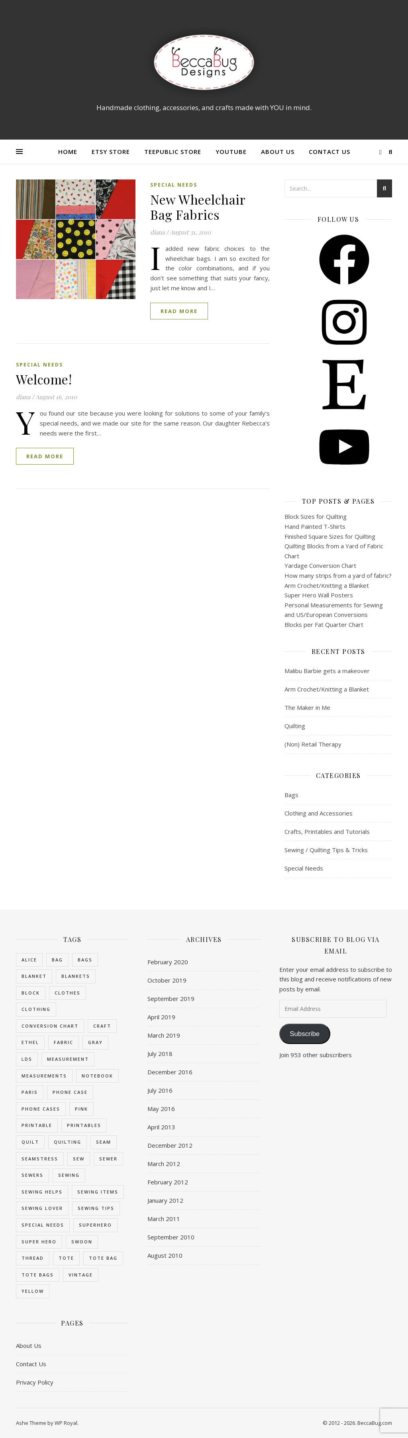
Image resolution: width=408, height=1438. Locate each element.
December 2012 (169, 1145)
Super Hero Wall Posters (318, 595)
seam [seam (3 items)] (103, 1142)
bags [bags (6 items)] (85, 960)
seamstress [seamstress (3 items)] (40, 1159)
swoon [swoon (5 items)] (81, 1242)
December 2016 (169, 1072)
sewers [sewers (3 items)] (32, 1175)
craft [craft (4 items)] (102, 1026)
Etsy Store (111, 152)
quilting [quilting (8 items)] (67, 1142)
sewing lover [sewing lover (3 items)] (42, 1208)
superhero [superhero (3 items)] (95, 1225)
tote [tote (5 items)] (66, 1258)
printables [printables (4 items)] (84, 1125)
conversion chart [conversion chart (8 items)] (50, 1026)
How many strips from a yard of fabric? (338, 575)
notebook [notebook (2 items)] (97, 1076)
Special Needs (173, 184)
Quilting (294, 726)
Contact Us (329, 152)
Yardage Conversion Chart (320, 565)
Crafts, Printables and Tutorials (327, 831)
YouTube (231, 152)
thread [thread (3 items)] (33, 1258)
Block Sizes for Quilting (315, 516)
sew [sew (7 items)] (78, 1159)
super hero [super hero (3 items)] (39, 1242)
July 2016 (160, 1090)
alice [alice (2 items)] (29, 960)
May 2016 (161, 1109)
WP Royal (66, 1422)
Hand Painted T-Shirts (314, 526)
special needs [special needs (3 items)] (43, 1225)
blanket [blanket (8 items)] (34, 976)
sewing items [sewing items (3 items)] (97, 1192)
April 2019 (161, 1017)
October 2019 (166, 980)
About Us (277, 152)
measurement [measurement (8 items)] (68, 1059)
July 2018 (160, 1054)
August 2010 (164, 1255)
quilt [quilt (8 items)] (30, 1142)
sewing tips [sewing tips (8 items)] (96, 1208)
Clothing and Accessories (318, 813)
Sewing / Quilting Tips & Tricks (326, 850)
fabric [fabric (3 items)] (63, 1042)
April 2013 (161, 1127)
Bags (291, 795)
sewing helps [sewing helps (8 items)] (42, 1192)
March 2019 (163, 1035)
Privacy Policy (34, 1382)
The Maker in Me (307, 707)
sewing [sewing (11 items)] (69, 1175)
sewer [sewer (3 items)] (108, 1159)
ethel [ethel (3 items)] (30, 1042)
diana (157, 232)
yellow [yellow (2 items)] (33, 1291)
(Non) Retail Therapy (312, 744)
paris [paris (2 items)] (30, 1092)
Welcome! (44, 379)
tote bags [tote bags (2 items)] (38, 1275)
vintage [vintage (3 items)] (81, 1275)
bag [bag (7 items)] (57, 960)
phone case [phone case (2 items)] (70, 1092)
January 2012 (165, 1200)
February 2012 (167, 1182)
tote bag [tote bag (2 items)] (103, 1258)
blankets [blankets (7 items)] (75, 976)
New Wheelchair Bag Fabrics (197, 207)
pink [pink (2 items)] (81, 1109)
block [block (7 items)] (31, 993)
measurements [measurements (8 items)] (44, 1076)
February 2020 (167, 962)
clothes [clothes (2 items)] (67, 993)
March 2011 (163, 1219)
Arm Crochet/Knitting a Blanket (326, 585)
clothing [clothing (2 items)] (36, 1009)
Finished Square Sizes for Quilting (329, 536)
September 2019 (170, 999)
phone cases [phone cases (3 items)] (41, 1109)
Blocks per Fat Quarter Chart (323, 624)
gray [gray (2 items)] (95, 1042)
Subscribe (305, 1034)
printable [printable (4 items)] (37, 1125)
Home (67, 152)
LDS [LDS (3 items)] (27, 1059)
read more (179, 311)
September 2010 (170, 1237)
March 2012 (163, 1164)
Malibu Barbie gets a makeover (327, 671)
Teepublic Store (172, 152)
